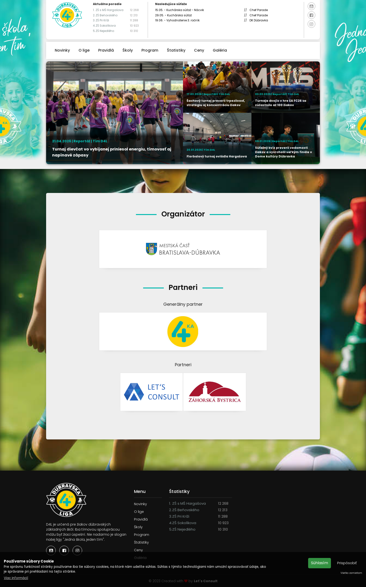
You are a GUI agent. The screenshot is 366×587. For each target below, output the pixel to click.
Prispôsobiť (347, 562)
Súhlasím (319, 563)
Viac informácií (16, 578)
